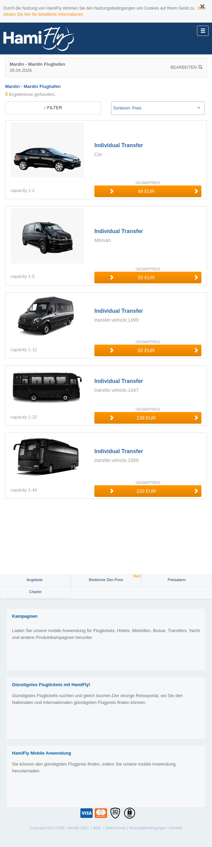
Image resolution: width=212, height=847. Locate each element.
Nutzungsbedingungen (148, 828)
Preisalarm (177, 580)
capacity (19, 190)
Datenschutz (115, 828)
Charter (35, 592)
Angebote (35, 580)
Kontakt (176, 828)
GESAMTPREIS (147, 183)
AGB (97, 828)
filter (53, 107)
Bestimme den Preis (115, 578)
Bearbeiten (186, 67)
